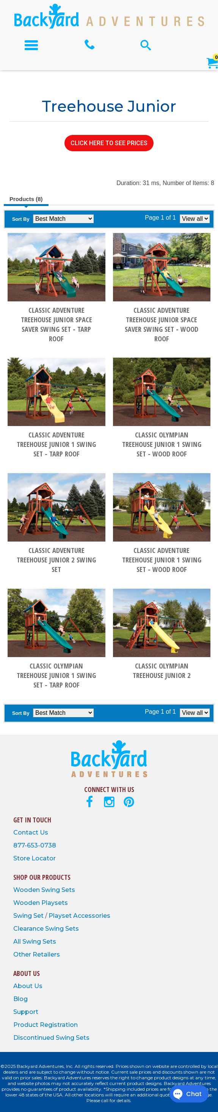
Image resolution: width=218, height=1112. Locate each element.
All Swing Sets (34, 941)
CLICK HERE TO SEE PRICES (109, 143)
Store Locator (34, 858)
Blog (20, 999)
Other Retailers (36, 954)
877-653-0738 (34, 845)
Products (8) (26, 199)
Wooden (27, 889)
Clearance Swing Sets (46, 928)
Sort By (21, 219)
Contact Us (30, 832)
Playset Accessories (79, 915)
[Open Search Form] (146, 45)
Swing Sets (58, 889)
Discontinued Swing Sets (51, 1037)
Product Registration (45, 1024)
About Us (27, 986)
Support (25, 1011)
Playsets (54, 902)
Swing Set (29, 915)
